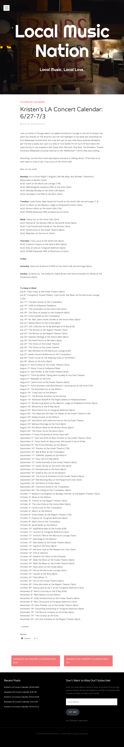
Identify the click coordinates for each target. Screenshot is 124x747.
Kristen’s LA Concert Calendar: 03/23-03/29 (21, 697)
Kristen (41, 123)
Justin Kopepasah (81, 734)
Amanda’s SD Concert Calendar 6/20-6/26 (34, 661)
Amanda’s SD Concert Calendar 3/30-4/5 (20, 692)
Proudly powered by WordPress (47, 734)
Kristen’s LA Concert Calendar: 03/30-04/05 (21, 687)
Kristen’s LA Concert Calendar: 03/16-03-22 (21, 706)
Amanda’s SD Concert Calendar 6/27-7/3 (87, 661)
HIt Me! (73, 712)
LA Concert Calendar (32, 102)
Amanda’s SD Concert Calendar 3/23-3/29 (21, 702)
